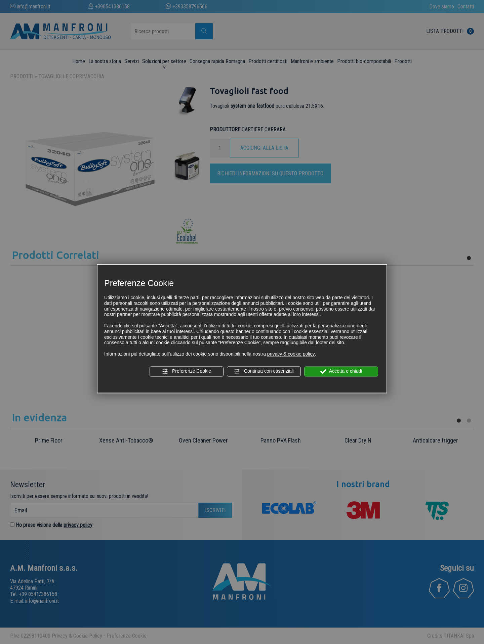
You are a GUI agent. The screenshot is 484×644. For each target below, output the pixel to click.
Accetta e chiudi (341, 371)
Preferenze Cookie (186, 371)
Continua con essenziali (264, 371)
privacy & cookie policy (291, 354)
